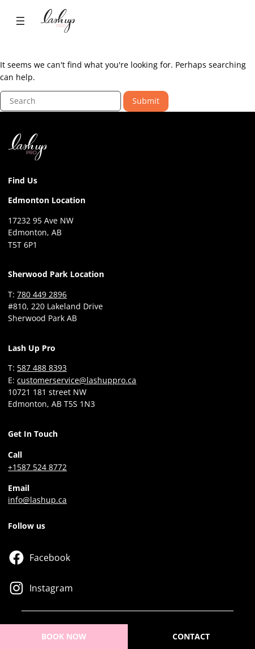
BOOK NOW (64, 636)
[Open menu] (20, 21)
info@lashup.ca (37, 499)
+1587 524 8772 (37, 467)
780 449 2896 (42, 294)
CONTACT (191, 636)
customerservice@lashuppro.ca (76, 380)
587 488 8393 (42, 367)
